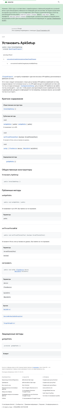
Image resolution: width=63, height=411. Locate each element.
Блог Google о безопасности (30, 388)
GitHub (4, 398)
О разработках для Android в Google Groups (30, 395)
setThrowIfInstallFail (11, 137)
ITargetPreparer (7, 76)
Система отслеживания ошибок (51, 395)
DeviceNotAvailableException (13, 316)
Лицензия (41, 404)
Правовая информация (31, 404)
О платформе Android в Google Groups (28, 391)
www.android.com (47, 388)
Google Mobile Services (49, 390)
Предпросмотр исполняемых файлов (10, 388)
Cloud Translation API (43, 30)
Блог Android (25, 385)
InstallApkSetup (9, 109)
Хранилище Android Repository (10, 380)
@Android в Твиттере (27, 380)
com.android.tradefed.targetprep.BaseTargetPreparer (21, 59)
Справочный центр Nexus (49, 385)
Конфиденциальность (52, 404)
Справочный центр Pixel (49, 382)
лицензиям (36, 367)
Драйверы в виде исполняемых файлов (10, 395)
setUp (5, 148)
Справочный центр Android (50, 380)
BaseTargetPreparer (15, 49)
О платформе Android (8, 404)
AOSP (3, 37)
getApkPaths (10, 161)
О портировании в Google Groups (31, 398)
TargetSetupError (9, 323)
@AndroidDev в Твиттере (28, 382)
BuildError (7, 309)
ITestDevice (13, 148)
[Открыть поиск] (59, 2)
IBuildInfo (26, 148)
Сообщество (19, 404)
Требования (5, 382)
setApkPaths (7, 124)
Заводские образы (7, 392)
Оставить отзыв (7, 407)
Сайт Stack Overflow (48, 393)
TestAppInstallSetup (27, 86)
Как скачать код (6, 385)
